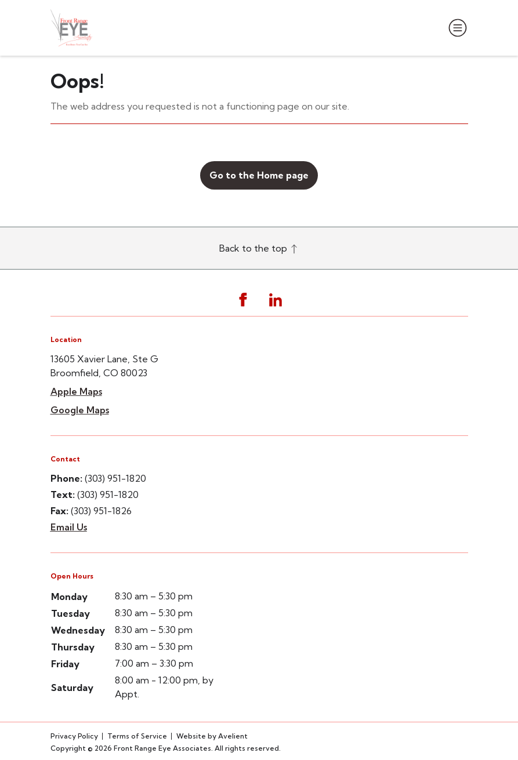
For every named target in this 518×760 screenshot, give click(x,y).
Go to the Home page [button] (259, 175)
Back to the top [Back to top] (259, 248)
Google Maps (79, 410)
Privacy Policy (74, 736)
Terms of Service (137, 736)
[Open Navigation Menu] (455, 28)
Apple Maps (76, 391)
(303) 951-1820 (115, 478)
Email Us (68, 527)
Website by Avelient (212, 736)
